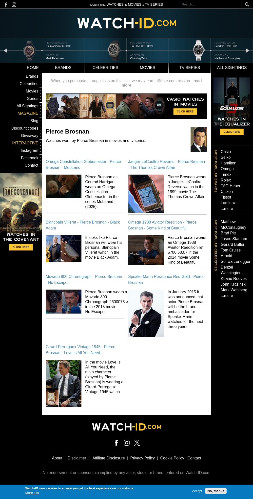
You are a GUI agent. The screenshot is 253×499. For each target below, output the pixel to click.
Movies (147, 68)
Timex (226, 174)
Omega (227, 169)
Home (33, 68)
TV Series (189, 68)
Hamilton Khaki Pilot (225, 46)
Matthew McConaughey (227, 58)
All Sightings (27, 106)
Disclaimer (77, 458)
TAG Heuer (230, 186)
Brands (63, 68)
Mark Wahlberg (234, 290)
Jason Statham (234, 239)
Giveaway (29, 136)
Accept (197, 491)
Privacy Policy (142, 458)
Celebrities (105, 68)
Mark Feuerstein (55, 58)
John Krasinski (233, 284)
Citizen (227, 191)
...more (227, 208)
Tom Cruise (231, 250)
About (57, 458)
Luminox (228, 203)
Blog (34, 121)
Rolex (226, 180)
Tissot (226, 197)
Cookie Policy (172, 458)
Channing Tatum (139, 58)
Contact (31, 165)
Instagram (29, 150)
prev (5, 50)
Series (32, 98)
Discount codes (24, 128)
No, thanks (215, 491)
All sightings (232, 68)
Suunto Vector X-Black (58, 46)
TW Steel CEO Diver (141, 46)
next (247, 50)
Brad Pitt (228, 233)
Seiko (226, 157)
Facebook (29, 158)
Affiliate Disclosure (109, 458)
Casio (226, 152)
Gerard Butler (232, 244)
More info (32, 493)
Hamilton (228, 163)
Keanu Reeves (234, 278)
